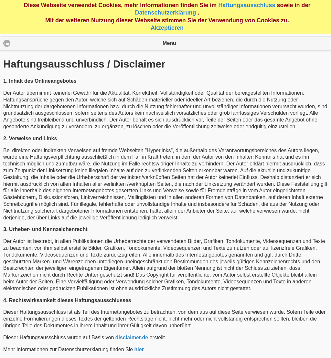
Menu (169, 43)
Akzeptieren (167, 28)
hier (139, 349)
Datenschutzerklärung (165, 12)
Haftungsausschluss (246, 5)
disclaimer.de (131, 337)
